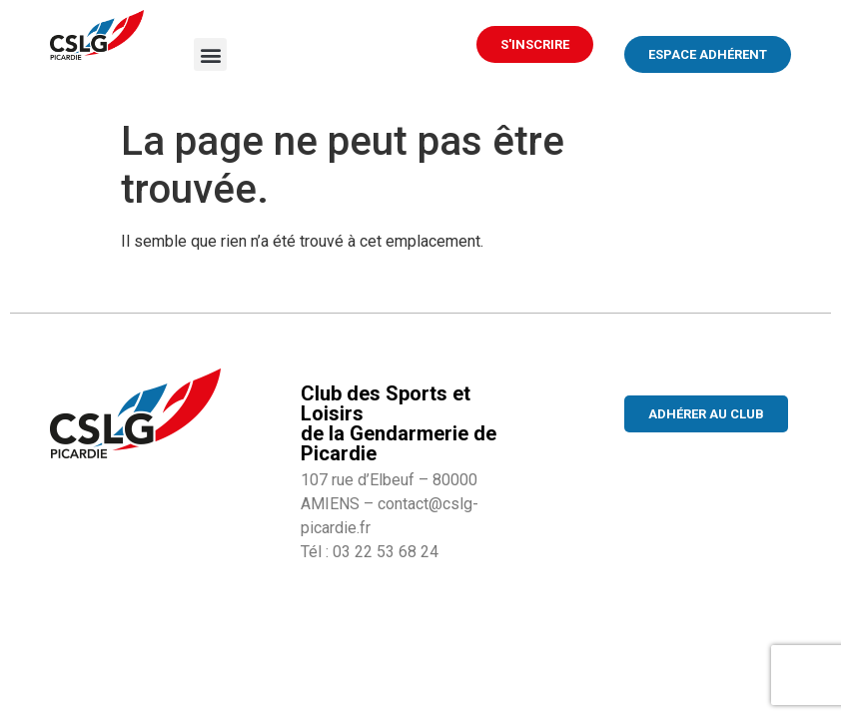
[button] (210, 54)
